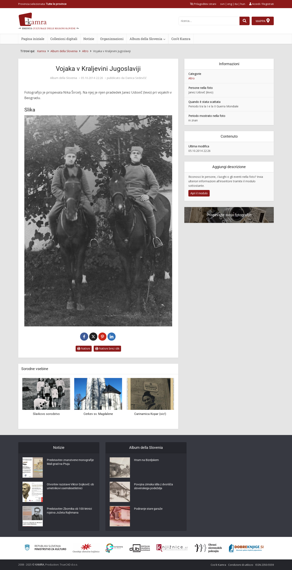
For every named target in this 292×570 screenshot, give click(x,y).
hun (242, 4)
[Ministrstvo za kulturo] (45, 548)
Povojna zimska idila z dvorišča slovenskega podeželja (153, 486)
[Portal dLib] (140, 548)
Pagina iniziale (32, 39)
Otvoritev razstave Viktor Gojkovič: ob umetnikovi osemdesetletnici (70, 486)
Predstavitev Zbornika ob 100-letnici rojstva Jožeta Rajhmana (69, 511)
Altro (191, 78)
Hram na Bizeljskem (146, 460)
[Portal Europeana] (114, 548)
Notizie (88, 39)
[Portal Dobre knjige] (246, 548)
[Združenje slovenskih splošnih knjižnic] (172, 548)
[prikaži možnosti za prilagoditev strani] (203, 4)
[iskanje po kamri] (209, 21)
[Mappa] (263, 21)
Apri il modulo (199, 193)
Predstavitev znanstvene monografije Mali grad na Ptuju (70, 462)
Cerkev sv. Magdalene (98, 414)
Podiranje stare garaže (148, 509)
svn (222, 4)
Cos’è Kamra (180, 39)
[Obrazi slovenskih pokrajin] (208, 548)
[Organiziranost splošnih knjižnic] (86, 548)
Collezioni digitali (63, 39)
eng (229, 4)
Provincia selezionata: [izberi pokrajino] (42, 4)
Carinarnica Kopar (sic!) (150, 414)
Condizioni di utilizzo (240, 565)
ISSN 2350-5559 (264, 565)
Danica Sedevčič (136, 78)
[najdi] (244, 21)
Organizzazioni (111, 39)
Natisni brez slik (107, 348)
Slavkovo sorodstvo (46, 414)
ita (236, 4)
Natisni (83, 348)
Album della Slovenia (146, 39)
